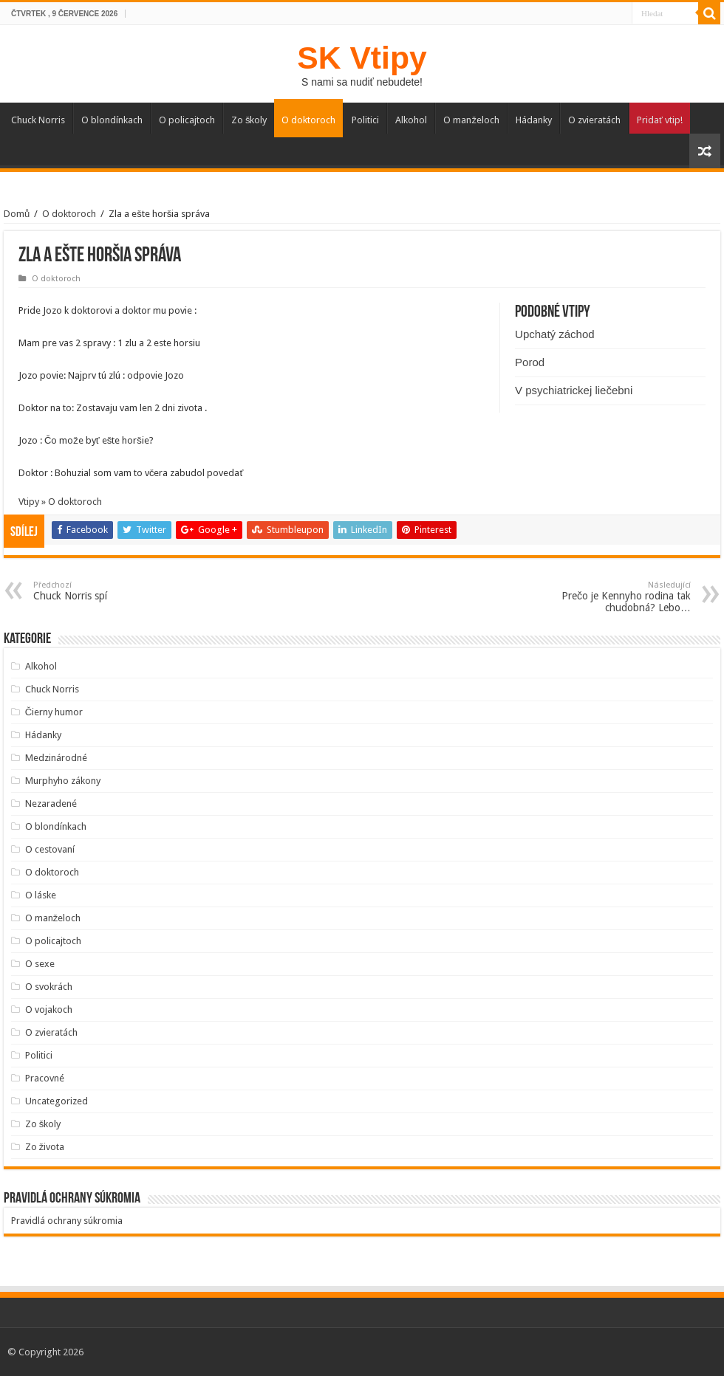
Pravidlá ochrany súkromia (67, 1220)
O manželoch (471, 119)
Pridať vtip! (660, 119)
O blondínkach (112, 119)
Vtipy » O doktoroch (60, 501)
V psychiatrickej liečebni (573, 390)
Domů (17, 213)
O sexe (40, 963)
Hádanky (534, 119)
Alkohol (411, 119)
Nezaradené (51, 803)
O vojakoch (48, 1009)
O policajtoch (187, 119)
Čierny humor (54, 712)
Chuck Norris (38, 119)
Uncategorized (56, 1101)
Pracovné (44, 1078)
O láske (40, 895)
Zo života (45, 1146)
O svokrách (48, 986)
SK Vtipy (361, 57)
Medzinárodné (56, 757)
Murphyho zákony (62, 780)
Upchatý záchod (555, 334)
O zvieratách (594, 119)
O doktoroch (308, 119)
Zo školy (249, 119)
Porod (529, 362)
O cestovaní (50, 849)
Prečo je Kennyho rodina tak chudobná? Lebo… (615, 596)
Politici (365, 119)
